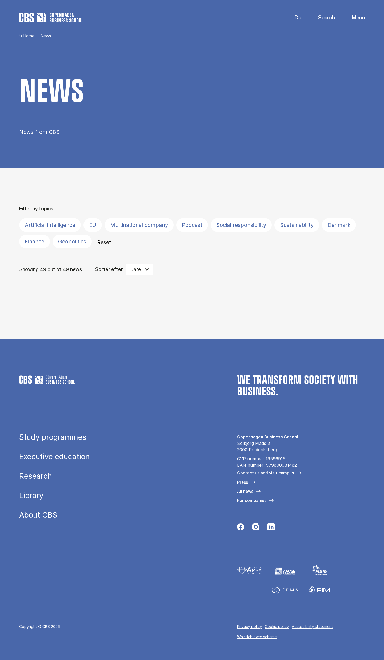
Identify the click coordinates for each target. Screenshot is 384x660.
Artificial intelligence (50, 225)
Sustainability (297, 225)
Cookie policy (277, 626)
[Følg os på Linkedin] (271, 528)
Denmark (338, 225)
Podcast (192, 225)
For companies (251, 500)
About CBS (38, 515)
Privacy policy (249, 626)
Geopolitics (72, 241)
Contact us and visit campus (265, 473)
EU (92, 225)
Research (35, 476)
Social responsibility (241, 225)
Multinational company (139, 225)
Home (28, 35)
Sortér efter (109, 269)
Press (242, 482)
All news (245, 491)
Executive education (54, 457)
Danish (293, 18)
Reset (104, 242)
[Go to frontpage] (51, 17)
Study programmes (52, 437)
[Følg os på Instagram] (255, 528)
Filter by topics (36, 208)
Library (31, 496)
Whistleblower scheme (257, 636)
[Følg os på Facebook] (240, 528)
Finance (34, 241)
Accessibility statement (312, 626)
